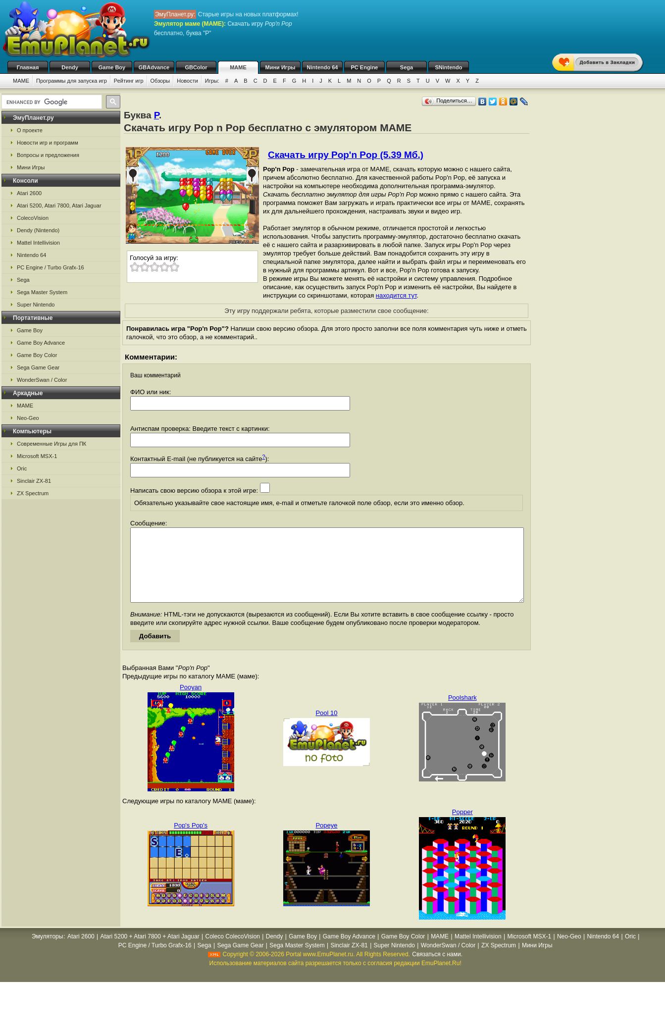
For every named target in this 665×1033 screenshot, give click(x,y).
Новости (187, 81)
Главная (28, 67)
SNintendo (448, 67)
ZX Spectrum (33, 493)
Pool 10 (326, 727)
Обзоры (160, 81)
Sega (406, 67)
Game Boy (112, 67)
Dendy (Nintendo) (38, 230)
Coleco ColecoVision (232, 951)
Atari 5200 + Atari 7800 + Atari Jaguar (150, 951)
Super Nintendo (35, 305)
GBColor (196, 67)
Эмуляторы (47, 951)
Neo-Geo (28, 418)
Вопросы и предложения (48, 155)
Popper (462, 826)
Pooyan (191, 702)
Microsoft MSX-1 (37, 456)
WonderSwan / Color (42, 380)
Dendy (69, 67)
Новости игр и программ (47, 143)
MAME (238, 67)
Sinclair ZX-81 (34, 481)
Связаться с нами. (437, 969)
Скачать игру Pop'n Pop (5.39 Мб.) (345, 155)
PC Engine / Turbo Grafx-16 (50, 267)
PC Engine (364, 67)
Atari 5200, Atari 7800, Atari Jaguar (59, 205)
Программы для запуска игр (71, 81)
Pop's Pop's (190, 840)
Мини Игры (280, 67)
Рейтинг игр (129, 81)
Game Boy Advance (41, 343)
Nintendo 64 (322, 67)
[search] (50, 102)
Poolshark (462, 712)
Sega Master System (42, 292)
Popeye (326, 840)
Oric (22, 468)
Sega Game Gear (38, 367)
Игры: (212, 81)
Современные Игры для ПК (51, 444)
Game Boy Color (37, 355)
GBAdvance (154, 67)
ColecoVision (33, 218)
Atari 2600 (29, 193)
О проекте (30, 130)
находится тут (396, 295)
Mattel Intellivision (38, 243)
